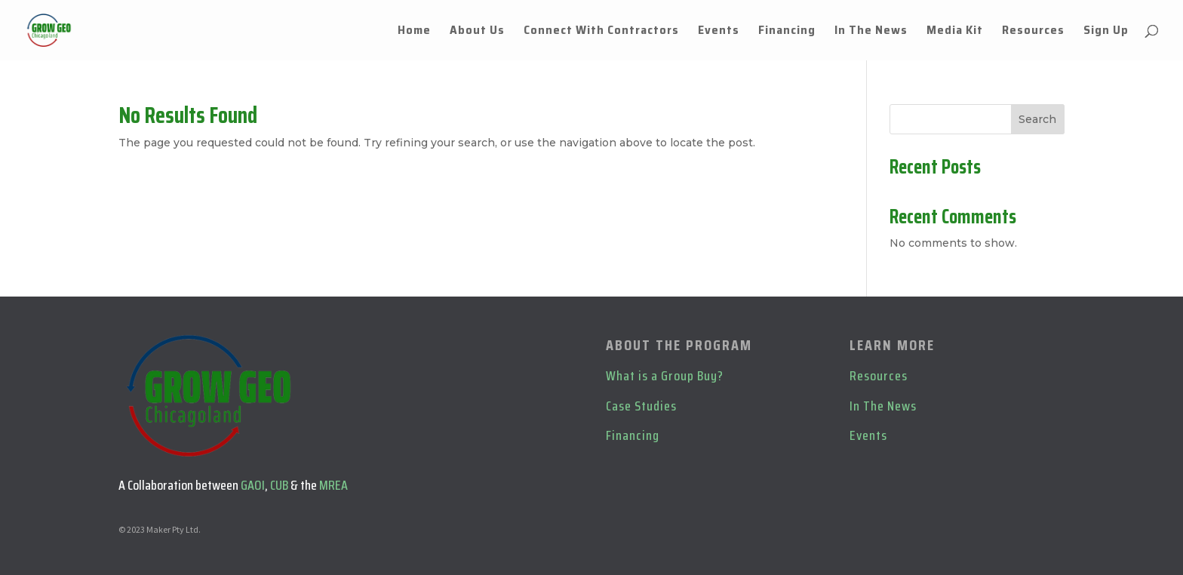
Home (414, 32)
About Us (477, 32)
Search (1037, 119)
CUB (279, 485)
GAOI (253, 485)
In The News (871, 32)
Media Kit (954, 32)
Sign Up (1106, 32)
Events (718, 32)
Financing (787, 32)
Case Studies (641, 406)
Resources (1033, 32)
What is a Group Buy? (665, 375)
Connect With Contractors (601, 32)
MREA (333, 485)
